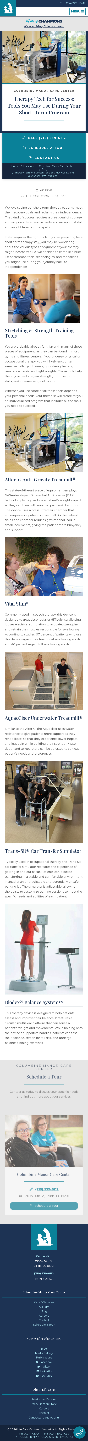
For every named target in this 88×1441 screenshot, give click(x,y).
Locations (28, 166)
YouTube (44, 1375)
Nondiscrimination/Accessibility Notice (46, 1436)
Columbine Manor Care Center (56, 166)
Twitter (44, 1366)
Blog (44, 169)
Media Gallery (44, 1353)
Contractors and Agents (44, 1417)
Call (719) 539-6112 (44, 138)
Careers (44, 1315)
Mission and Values (44, 1399)
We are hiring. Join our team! (44, 23)
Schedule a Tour (44, 148)
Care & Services (44, 1302)
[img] (23, 137)
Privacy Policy (29, 1433)
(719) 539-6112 (47, 1195)
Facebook (44, 1362)
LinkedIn (44, 1371)
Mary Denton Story (44, 1404)
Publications (44, 1357)
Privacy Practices (56, 1433)
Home (15, 166)
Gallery (44, 1306)
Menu (78, 12)
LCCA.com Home (73, 3)
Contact (44, 1320)
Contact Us (44, 158)
